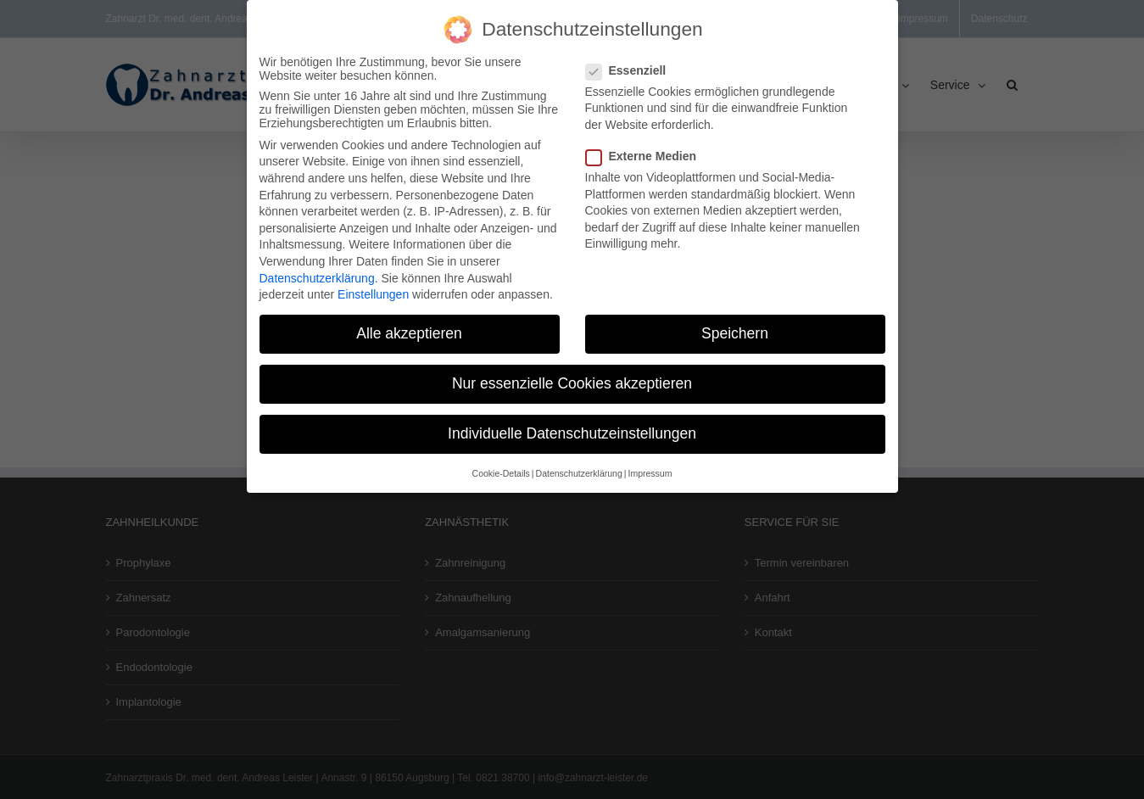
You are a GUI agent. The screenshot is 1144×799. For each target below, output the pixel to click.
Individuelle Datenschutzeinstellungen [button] (572, 425)
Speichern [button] (734, 325)
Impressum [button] (650, 465)
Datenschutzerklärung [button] (579, 465)
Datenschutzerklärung (317, 270)
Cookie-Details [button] (501, 465)
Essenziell (633, 62)
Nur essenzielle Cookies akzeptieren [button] (572, 375)
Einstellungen (373, 286)
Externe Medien (648, 147)
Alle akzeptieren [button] (409, 325)
